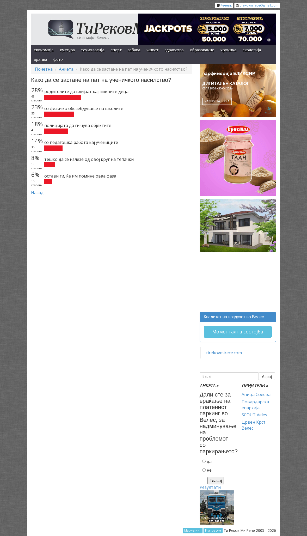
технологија (92, 49)
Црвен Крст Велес (254, 425)
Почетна (44, 69)
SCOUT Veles (254, 415)
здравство (174, 49)
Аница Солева (256, 394)
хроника (228, 49)
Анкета (66, 69)
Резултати (210, 487)
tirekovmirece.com (224, 353)
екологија (252, 49)
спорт (115, 49)
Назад (37, 193)
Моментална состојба (237, 331)
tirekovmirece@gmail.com (259, 5)
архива (40, 59)
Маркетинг (192, 530)
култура (67, 49)
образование (202, 49)
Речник (226, 5)
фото (58, 59)
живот (152, 49)
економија (43, 49)
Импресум (213, 530)
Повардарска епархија (255, 405)
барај (267, 376)
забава (134, 49)
